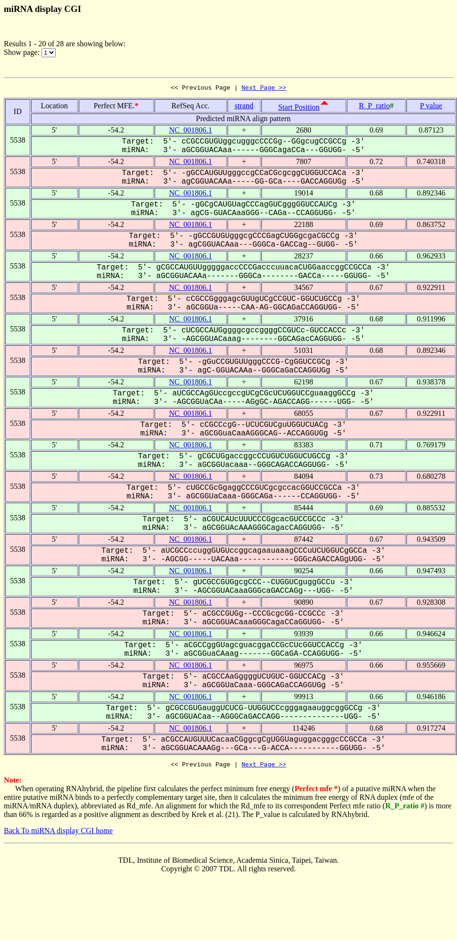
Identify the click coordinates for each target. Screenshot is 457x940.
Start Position (299, 108)
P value (431, 107)
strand (244, 107)
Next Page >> (263, 88)
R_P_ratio (374, 107)
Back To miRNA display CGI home (58, 833)
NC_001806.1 (190, 131)
